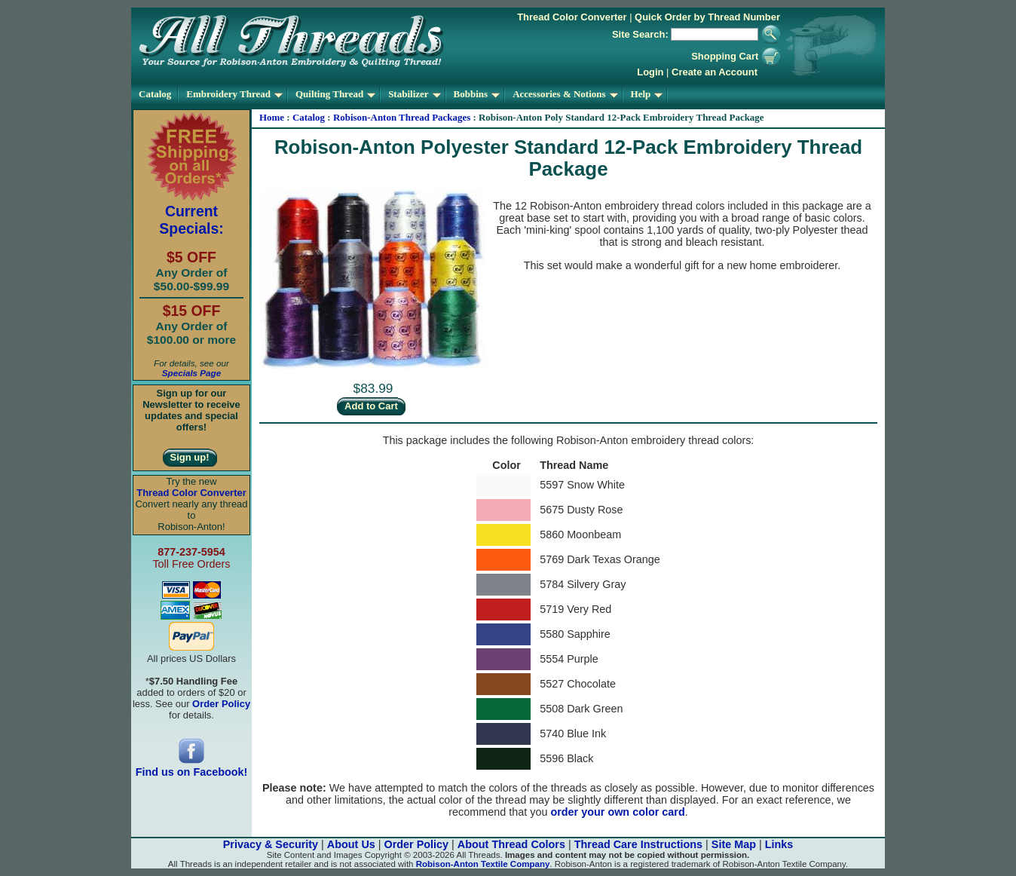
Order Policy (416, 844)
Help (647, 94)
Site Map (734, 844)
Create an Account (714, 72)
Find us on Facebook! (192, 767)
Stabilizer (414, 94)
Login (650, 72)
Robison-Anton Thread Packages (401, 117)
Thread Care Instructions (638, 844)
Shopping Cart (735, 56)
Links (779, 844)
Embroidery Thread (234, 94)
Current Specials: (191, 220)
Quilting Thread (335, 94)
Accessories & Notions (565, 94)
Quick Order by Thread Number (707, 17)
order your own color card (617, 812)
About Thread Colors (511, 844)
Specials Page (191, 373)
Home (271, 117)
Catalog (155, 94)
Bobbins (477, 94)
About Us (351, 844)
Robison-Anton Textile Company (483, 863)
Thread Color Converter (571, 17)
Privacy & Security (270, 844)
